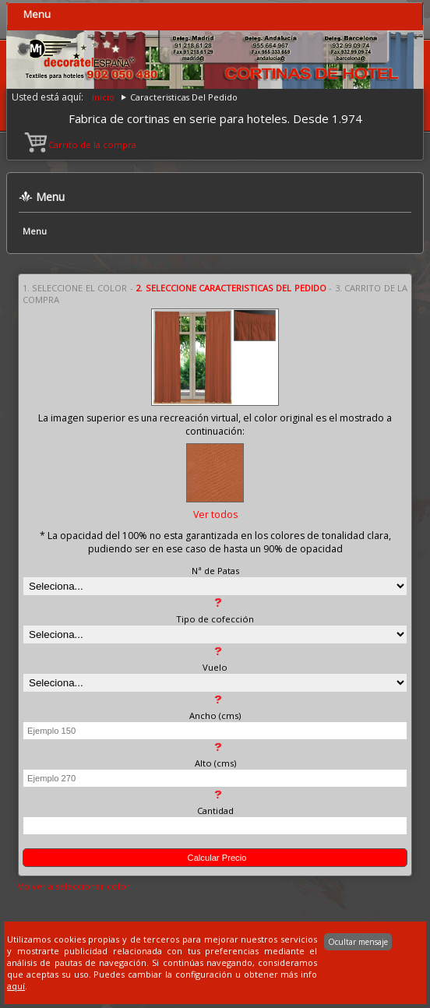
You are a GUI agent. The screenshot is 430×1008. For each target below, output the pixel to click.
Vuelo (215, 667)
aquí (16, 986)
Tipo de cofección (215, 619)
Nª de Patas (215, 570)
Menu (37, 14)
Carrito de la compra (81, 144)
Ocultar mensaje (358, 941)
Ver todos (215, 514)
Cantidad (215, 810)
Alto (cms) (215, 763)
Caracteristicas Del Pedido (184, 97)
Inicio (103, 97)
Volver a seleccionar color (74, 886)
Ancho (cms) (215, 715)
